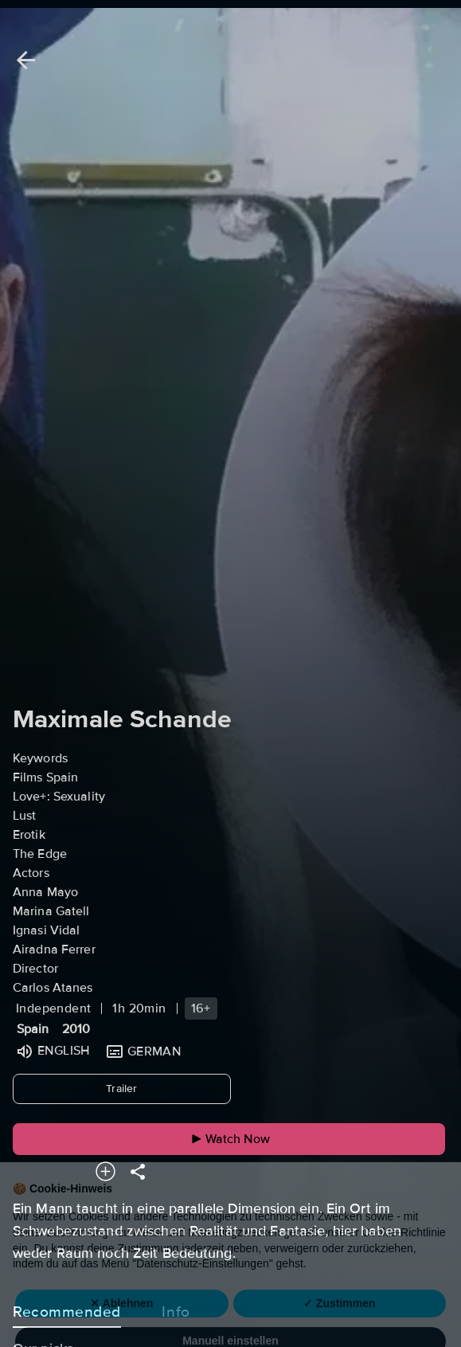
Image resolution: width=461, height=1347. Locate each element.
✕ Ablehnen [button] (121, 1314)
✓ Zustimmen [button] (339, 1314)
